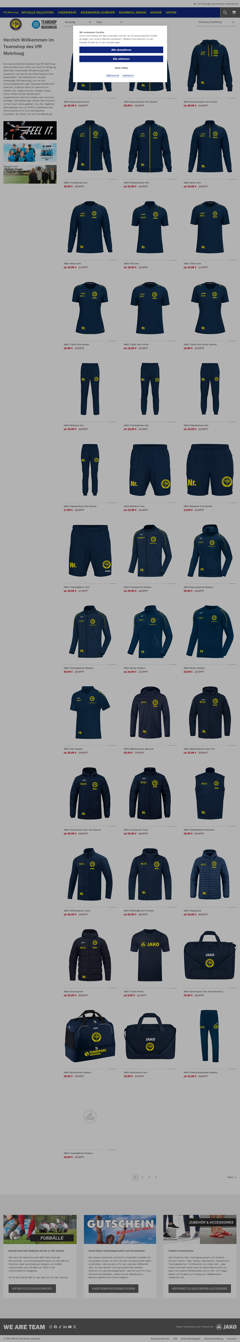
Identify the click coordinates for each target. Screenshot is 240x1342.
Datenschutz (112, 75)
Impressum (128, 75)
